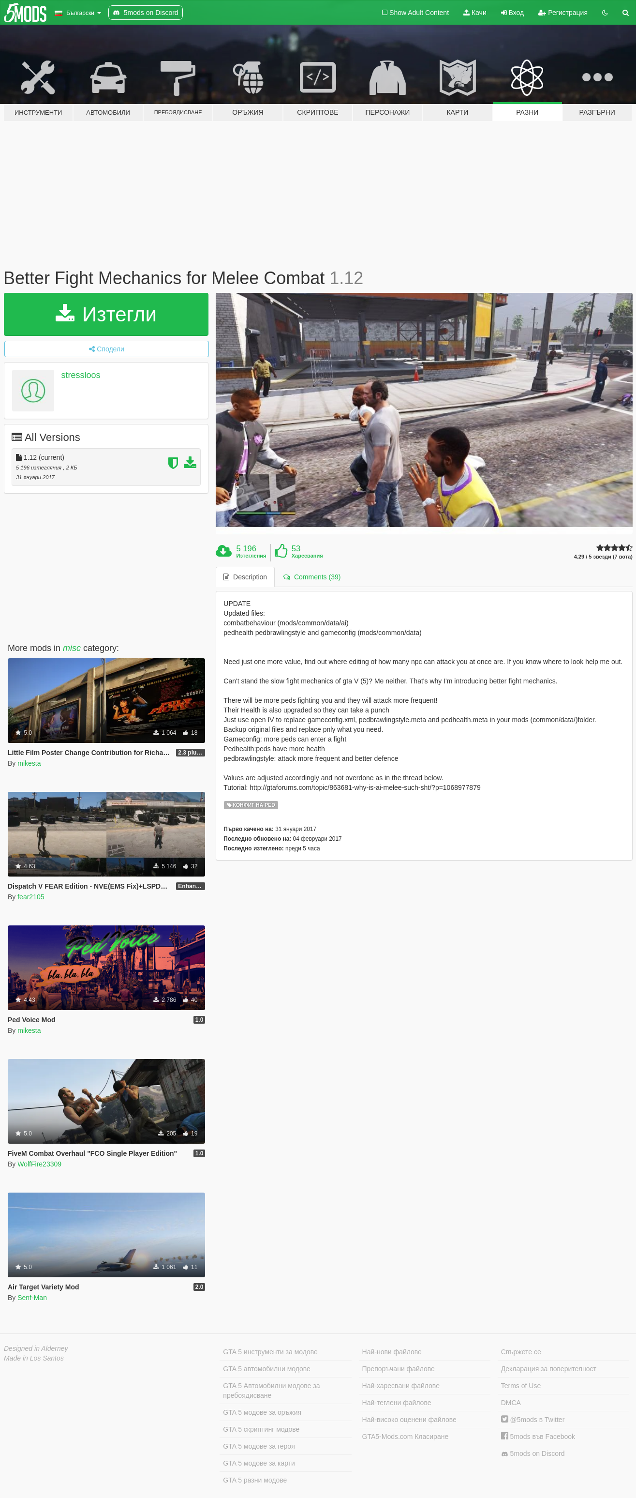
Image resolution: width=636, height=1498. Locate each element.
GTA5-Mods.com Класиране (405, 1436)
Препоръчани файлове (398, 1369)
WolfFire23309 (39, 1164)
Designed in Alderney (36, 1348)
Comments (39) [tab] (311, 577)
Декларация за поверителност (548, 1369)
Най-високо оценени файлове (409, 1419)
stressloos (81, 375)
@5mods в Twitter (533, 1419)
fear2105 (30, 897)
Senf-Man (32, 1297)
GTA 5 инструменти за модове (270, 1352)
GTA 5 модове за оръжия (262, 1412)
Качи (475, 12)
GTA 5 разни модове (255, 1480)
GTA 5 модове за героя (259, 1446)
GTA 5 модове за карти (259, 1463)
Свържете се (521, 1352)
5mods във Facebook (538, 1436)
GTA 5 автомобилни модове (266, 1369)
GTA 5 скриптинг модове (261, 1429)
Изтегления (251, 556)
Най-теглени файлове (396, 1403)
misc (72, 648)
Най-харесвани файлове (401, 1386)
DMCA (511, 1403)
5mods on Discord (533, 1454)
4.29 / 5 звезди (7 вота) (603, 557)
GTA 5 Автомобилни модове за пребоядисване (271, 1390)
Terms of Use (521, 1386)
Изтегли (106, 314)
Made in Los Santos (34, 1358)
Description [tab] (245, 577)
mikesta (29, 763)
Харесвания (307, 556)
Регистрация (563, 12)
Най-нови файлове (392, 1352)
